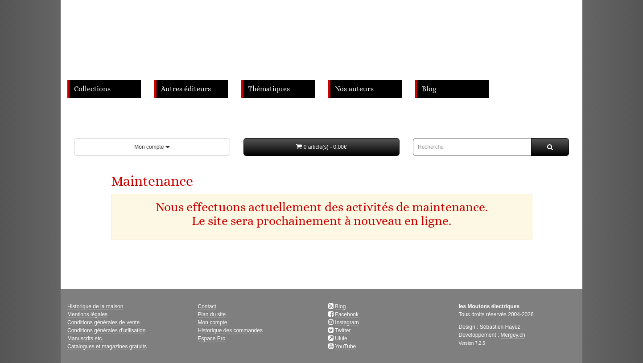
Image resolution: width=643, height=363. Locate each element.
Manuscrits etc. (85, 338)
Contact (207, 306)
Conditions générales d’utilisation (106, 330)
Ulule (341, 338)
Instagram (347, 322)
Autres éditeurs (186, 89)
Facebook (347, 314)
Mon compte (151, 147)
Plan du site (212, 314)
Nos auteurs (354, 89)
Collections (92, 89)
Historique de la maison (95, 306)
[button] (321, 147)
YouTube (345, 346)
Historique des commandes (230, 330)
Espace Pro (212, 338)
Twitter (342, 330)
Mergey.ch (513, 335)
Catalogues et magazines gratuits (107, 346)
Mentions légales (87, 314)
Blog (429, 89)
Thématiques (269, 89)
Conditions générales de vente (103, 322)
